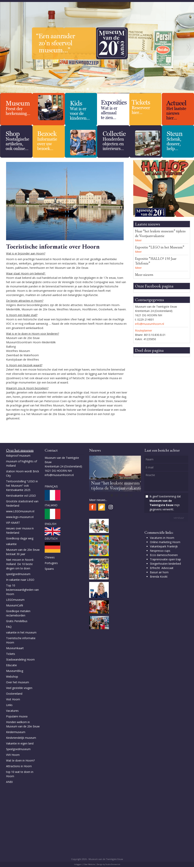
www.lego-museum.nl (20, 517)
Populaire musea (16, 716)
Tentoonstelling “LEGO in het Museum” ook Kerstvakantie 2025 (22, 485)
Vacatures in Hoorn (162, 538)
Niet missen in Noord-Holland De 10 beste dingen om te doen (20, 564)
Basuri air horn (159, 572)
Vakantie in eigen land (20, 743)
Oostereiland (14, 693)
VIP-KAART (13, 522)
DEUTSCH (51, 538)
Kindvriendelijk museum (21, 738)
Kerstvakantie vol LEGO (21, 495)
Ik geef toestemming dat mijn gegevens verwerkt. (165, 502)
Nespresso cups (160, 551)
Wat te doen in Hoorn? (20, 760)
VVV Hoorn (13, 755)
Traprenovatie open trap (165, 559)
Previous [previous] (5, 47)
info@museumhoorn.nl (149, 324)
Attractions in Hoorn (19, 766)
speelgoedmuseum (18, 574)
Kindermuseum (15, 732)
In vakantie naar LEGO (20, 580)
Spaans (49, 569)
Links (9, 705)
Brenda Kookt (159, 576)
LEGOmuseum (15, 600)
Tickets (10, 654)
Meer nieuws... (98, 500)
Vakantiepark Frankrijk (164, 546)
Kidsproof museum (18, 455)
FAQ (9, 627)
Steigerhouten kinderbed (165, 563)
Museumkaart (15, 648)
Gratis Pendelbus (16, 621)
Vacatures (12, 711)
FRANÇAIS (51, 486)
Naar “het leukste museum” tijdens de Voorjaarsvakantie (160, 233)
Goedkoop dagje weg (19, 538)
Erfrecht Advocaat (161, 568)
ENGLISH (50, 524)
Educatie (11, 665)
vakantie (11, 544)
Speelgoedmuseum (18, 749)
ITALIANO (51, 505)
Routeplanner (143, 330)
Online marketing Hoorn (165, 542)
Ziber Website (89, 864)
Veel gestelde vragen (19, 688)
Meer (138, 240)
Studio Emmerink (112, 864)
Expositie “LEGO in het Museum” (159, 247)
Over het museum (17, 682)
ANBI (9, 782)
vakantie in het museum (21, 632)
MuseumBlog (14, 671)
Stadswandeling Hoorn (20, 659)
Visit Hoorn (13, 699)
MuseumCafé (14, 605)
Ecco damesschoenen (164, 555)
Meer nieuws (144, 274)
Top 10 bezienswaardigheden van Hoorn (22, 589)
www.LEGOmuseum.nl (20, 511)
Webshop (12, 676)
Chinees (50, 557)
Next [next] (189, 47)
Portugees (51, 563)
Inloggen (78, 864)
